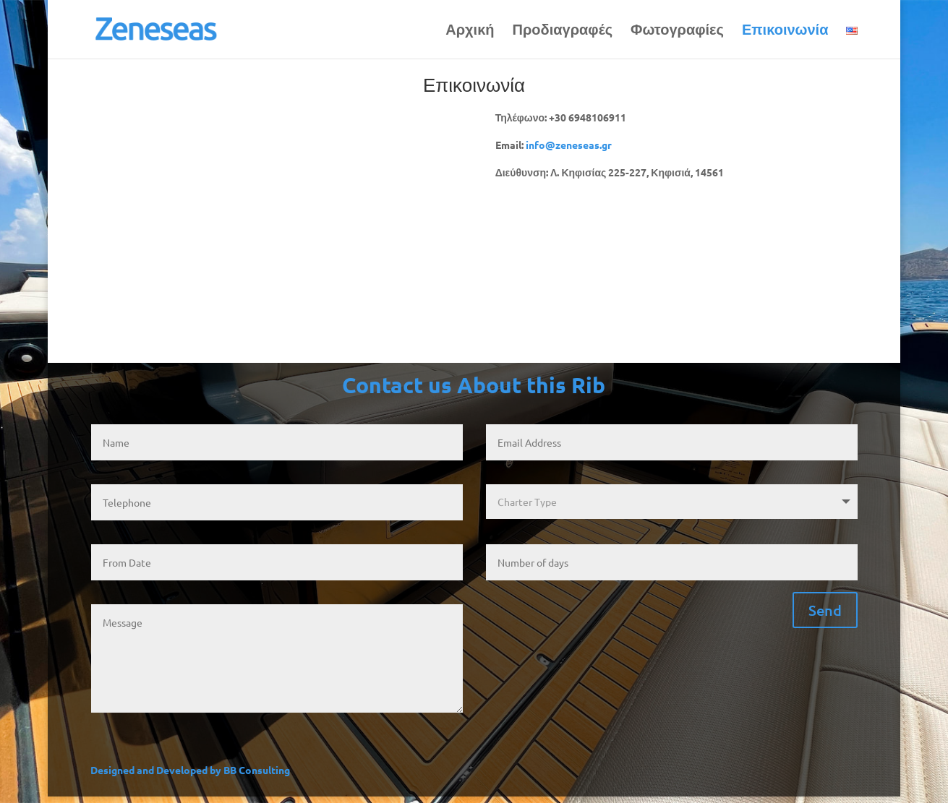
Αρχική (469, 31)
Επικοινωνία (785, 31)
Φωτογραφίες (677, 31)
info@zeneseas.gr (569, 144)
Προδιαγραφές (563, 31)
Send (825, 610)
